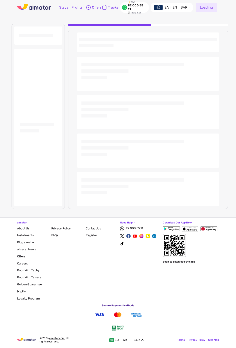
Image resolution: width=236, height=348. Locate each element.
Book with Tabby (28, 270)
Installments (25, 235)
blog (25, 242)
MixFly (21, 291)
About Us (23, 228)
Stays (63, 7)
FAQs (54, 235)
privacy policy (61, 228)
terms (181, 339)
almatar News (26, 249)
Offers (21, 256)
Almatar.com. (57, 338)
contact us (93, 228)
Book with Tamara (29, 277)
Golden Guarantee (29, 284)
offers (92, 7)
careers (22, 263)
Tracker (111, 7)
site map (213, 339)
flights (77, 7)
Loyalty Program (28, 298)
